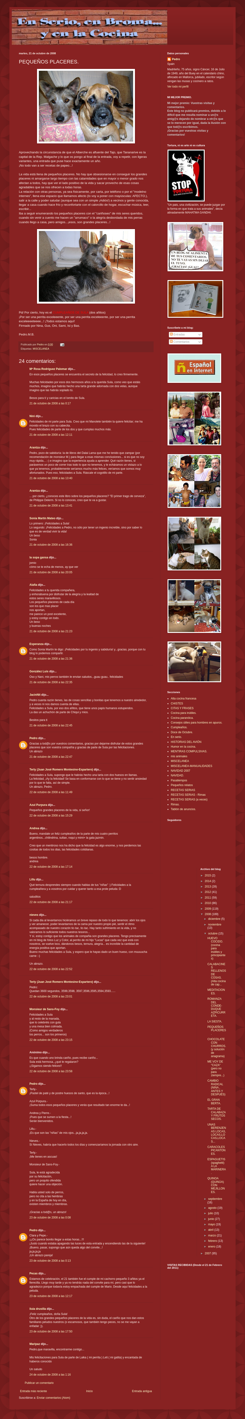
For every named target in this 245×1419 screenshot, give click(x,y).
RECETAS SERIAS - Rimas (188, 794)
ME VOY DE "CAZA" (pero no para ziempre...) (215, 1068)
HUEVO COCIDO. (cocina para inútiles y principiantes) (216, 948)
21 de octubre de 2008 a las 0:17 (50, 403)
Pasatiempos (179, 780)
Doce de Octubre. (182, 732)
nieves (33, 915)
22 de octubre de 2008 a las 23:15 (50, 1040)
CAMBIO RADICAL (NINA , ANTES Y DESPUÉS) (216, 1087)
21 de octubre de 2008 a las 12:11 (50, 434)
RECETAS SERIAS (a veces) (189, 799)
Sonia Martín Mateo (42, 518)
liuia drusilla (37, 1308)
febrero (213, 1241)
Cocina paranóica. (182, 718)
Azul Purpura (38, 805)
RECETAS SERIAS (183, 790)
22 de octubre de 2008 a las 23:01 (50, 996)
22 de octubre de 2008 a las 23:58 (50, 1071)
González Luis (39, 671)
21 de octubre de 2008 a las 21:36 (50, 658)
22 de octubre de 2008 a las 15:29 (50, 815)
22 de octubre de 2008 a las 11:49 (50, 792)
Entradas (177, 334)
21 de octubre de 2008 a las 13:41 (50, 505)
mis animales (179, 756)
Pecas (33, 1273)
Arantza (34, 447)
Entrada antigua (142, 1391)
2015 (208, 875)
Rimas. (175, 804)
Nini (32, 416)
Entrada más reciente (33, 1391)
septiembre (215, 1199)
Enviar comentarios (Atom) (53, 1397)
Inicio (89, 1391)
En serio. (176, 737)
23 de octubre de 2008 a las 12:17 (50, 1296)
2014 (208, 881)
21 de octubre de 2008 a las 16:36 (50, 544)
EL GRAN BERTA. (214, 1101)
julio (211, 1213)
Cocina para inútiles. (183, 713)
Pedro (33, 738)
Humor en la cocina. (183, 746)
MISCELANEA (41, 348)
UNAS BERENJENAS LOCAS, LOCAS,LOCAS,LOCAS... (216, 1133)
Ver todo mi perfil (177, 86)
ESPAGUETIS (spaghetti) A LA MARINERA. (216, 1166)
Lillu (32, 879)
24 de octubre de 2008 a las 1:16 (50, 1374)
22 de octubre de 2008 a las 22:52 (50, 969)
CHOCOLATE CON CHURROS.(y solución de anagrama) (216, 1048)
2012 (208, 892)
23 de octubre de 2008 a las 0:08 (50, 1217)
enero (212, 1246)
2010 (208, 903)
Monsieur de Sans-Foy (44, 1009)
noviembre (214, 924)
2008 (208, 914)
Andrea (34, 828)
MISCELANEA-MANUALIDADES (191, 766)
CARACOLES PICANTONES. (216, 1150)
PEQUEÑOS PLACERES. (216, 1030)
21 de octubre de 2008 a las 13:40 (50, 478)
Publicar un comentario (39, 1383)
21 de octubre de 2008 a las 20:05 (50, 572)
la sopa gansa (38, 557)
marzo (212, 1235)
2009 (208, 908)
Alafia (33, 584)
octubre (213, 933)
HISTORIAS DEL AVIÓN (186, 742)
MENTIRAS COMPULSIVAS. (189, 751)
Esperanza (36, 644)
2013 (208, 886)
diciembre (214, 919)
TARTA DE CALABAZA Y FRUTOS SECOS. (216, 1114)
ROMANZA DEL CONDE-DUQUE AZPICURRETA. (216, 1007)
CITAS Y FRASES (182, 708)
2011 (208, 897)
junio (211, 1219)
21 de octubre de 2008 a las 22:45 (50, 725)
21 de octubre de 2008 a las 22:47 (50, 756)
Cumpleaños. (179, 727)
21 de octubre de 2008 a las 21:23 (50, 631)
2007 (208, 1253)
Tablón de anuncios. (183, 809)
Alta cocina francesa (183, 698)
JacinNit (35, 694)
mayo (212, 1224)
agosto (212, 1208)
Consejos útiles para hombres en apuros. (196, 722)
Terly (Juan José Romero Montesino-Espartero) (61, 769)
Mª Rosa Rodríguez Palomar (48, 369)
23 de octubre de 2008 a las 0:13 (50, 1260)
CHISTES (177, 703)
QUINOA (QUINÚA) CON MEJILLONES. (216, 1185)
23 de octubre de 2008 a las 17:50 (50, 1331)
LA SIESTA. (214, 1021)
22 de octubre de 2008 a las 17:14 (50, 866)
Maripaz (35, 1344)
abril (211, 1229)
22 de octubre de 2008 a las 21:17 (50, 902)
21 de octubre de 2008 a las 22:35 (50, 682)
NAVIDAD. (177, 775)
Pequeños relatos (182, 785)
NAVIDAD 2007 (180, 770)
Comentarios (179, 341)
